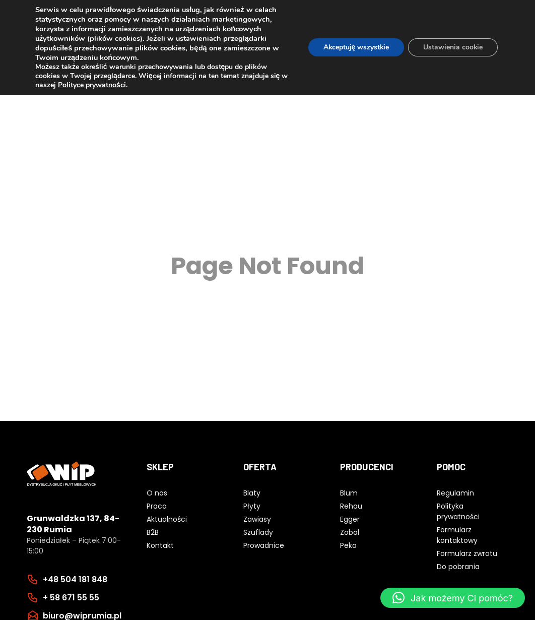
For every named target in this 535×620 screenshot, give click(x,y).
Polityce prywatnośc (91, 85)
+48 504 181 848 (75, 579)
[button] (452, 598)
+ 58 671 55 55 (71, 597)
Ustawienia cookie (453, 47)
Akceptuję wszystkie (354, 47)
